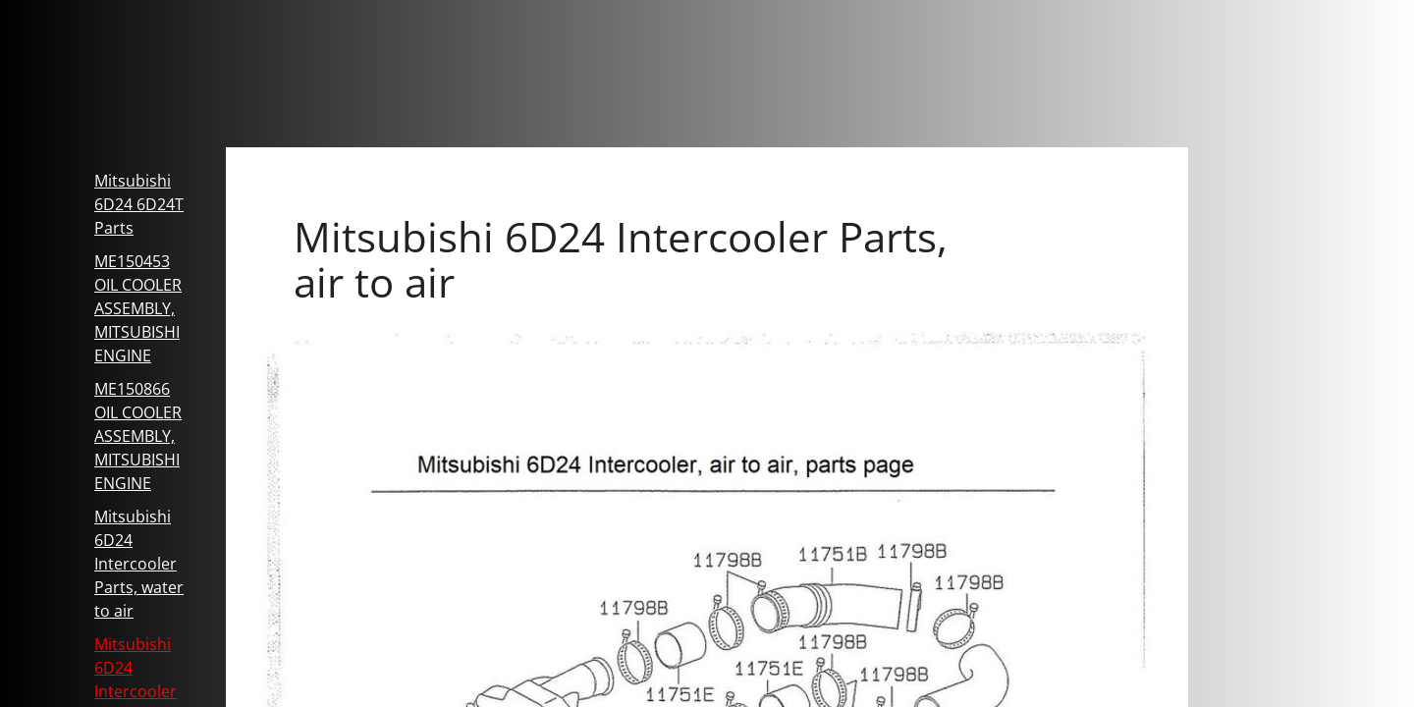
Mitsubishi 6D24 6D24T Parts (139, 204)
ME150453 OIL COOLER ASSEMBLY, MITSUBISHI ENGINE (138, 308)
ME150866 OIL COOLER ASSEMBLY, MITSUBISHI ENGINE (138, 436)
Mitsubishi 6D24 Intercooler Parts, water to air (139, 564)
